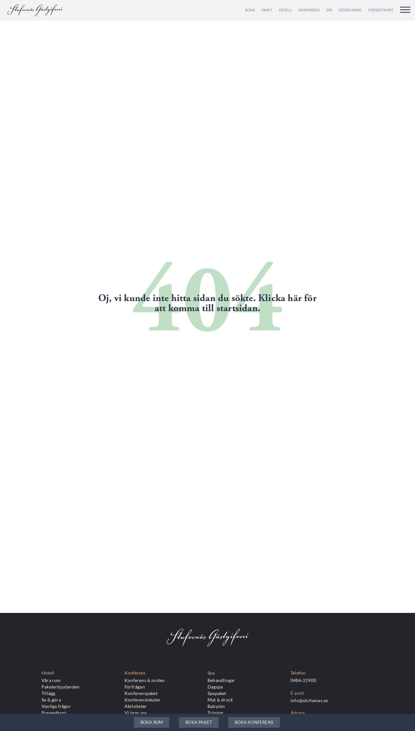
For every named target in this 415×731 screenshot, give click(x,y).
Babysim (216, 706)
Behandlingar (221, 680)
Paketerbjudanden (60, 686)
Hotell (285, 10)
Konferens (309, 10)
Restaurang (350, 10)
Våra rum (51, 680)
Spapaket (217, 693)
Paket (267, 10)
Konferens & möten (144, 680)
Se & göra (51, 699)
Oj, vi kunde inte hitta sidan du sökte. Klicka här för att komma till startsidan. (207, 303)
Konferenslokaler (142, 699)
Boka (250, 10)
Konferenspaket (141, 693)
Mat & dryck (220, 699)
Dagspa (215, 686)
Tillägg (48, 693)
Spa (329, 10)
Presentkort (380, 10)
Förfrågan (134, 686)
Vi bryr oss (135, 712)
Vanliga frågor (56, 706)
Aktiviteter (135, 706)
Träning (215, 712)
